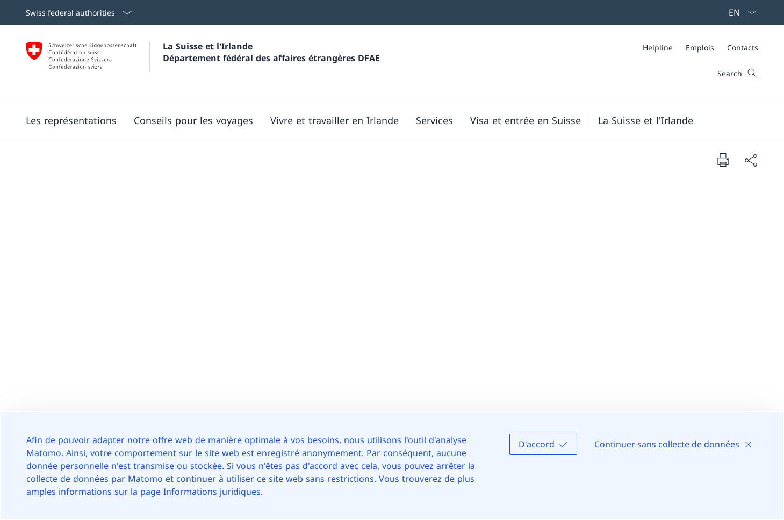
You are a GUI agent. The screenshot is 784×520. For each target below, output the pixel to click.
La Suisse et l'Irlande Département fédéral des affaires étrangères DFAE (271, 52)
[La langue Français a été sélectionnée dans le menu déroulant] (739, 12)
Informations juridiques (212, 491)
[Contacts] (743, 47)
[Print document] (723, 159)
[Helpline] (657, 47)
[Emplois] (700, 47)
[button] (71, 120)
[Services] (434, 120)
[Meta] (700, 47)
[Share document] (751, 160)
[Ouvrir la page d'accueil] (203, 63)
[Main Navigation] (383, 120)
